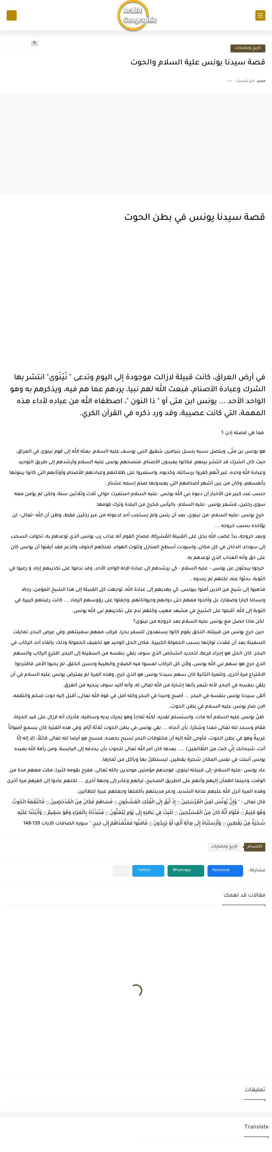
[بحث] (12, 15)
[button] (225, 871)
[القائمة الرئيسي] (260, 15)
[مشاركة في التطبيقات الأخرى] (121, 871)
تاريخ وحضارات (248, 48)
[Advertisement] (136, 144)
